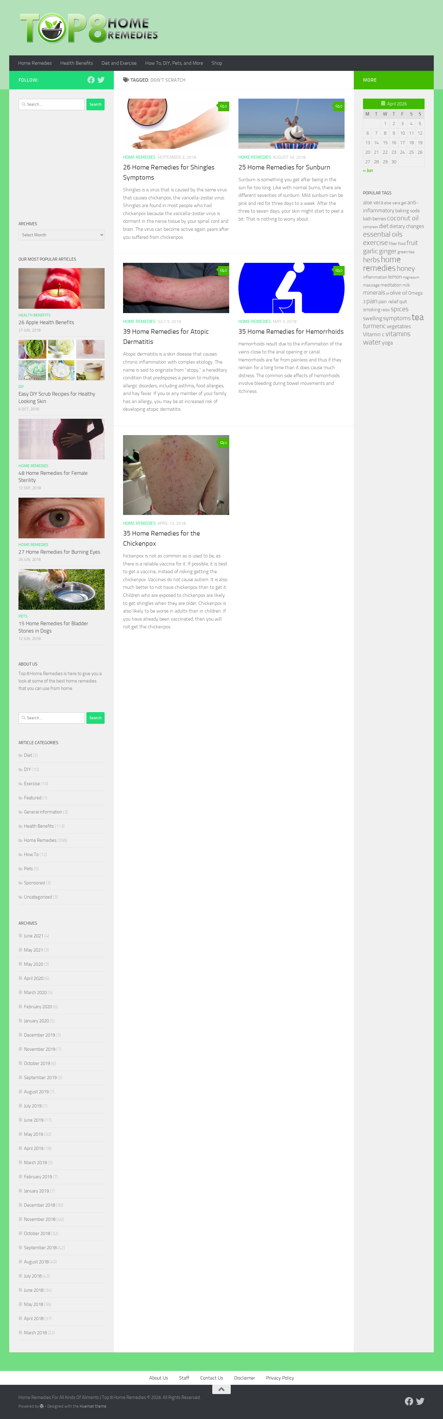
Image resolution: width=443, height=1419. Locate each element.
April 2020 (33, 978)
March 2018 (35, 1332)
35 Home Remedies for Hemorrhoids (291, 332)
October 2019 (37, 1063)
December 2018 (39, 1205)
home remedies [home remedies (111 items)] (382, 264)
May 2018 (33, 1304)
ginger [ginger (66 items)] (388, 251)
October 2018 (37, 1233)
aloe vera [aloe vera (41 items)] (373, 202)
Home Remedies (35, 63)
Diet (28, 755)
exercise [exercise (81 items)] (375, 242)
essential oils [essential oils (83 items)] (382, 234)
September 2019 (40, 1077)
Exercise (32, 783)
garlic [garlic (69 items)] (370, 251)
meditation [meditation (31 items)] (391, 285)
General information (43, 812)
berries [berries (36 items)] (379, 219)
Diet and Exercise (119, 63)
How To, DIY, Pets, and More (174, 63)
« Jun (368, 170)
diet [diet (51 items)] (384, 226)
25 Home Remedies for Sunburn (284, 167)
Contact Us (211, 1378)
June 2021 (33, 936)
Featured (33, 798)
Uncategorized (38, 897)
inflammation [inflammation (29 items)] (375, 277)
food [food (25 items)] (402, 243)
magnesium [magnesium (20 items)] (411, 277)
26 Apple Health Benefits (46, 322)
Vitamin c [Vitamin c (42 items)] (374, 334)
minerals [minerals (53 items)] (374, 292)
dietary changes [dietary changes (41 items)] (406, 226)
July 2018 (33, 1276)
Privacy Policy (280, 1378)
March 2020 (35, 992)
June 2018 (33, 1290)
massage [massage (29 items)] (371, 285)
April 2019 (33, 1148)
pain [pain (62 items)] (371, 301)
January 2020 (36, 1021)
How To (31, 854)
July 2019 (33, 1106)
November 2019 (39, 1049)
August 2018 (36, 1262)
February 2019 (38, 1177)
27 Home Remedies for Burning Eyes (59, 552)
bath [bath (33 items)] (367, 219)
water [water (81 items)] (372, 342)
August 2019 (36, 1092)
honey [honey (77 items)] (406, 268)
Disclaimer (244, 1378)
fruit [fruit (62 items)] (412, 243)
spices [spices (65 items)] (400, 309)
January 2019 (36, 1191)
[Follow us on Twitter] (101, 80)
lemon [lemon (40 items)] (395, 277)
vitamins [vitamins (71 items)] (398, 334)
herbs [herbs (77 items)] (371, 259)
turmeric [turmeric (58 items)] (374, 326)
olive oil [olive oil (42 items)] (398, 293)
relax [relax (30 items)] (385, 309)
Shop (217, 63)
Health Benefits (76, 63)
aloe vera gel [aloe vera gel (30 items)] (395, 203)
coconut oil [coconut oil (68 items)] (403, 218)
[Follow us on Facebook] (91, 80)
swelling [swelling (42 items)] (372, 318)
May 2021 (33, 950)
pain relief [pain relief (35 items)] (388, 301)
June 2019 (33, 1120)
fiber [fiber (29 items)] (393, 243)
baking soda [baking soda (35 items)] (407, 211)
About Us (158, 1378)
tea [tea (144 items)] (418, 317)
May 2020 (33, 964)
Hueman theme (93, 1406)
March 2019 (35, 1162)
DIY (21, 386)
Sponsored (34, 883)
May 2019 (33, 1134)
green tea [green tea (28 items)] (405, 252)
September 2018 (40, 1247)
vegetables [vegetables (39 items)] (399, 326)
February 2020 (38, 1006)
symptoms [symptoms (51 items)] (397, 318)
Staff (184, 1378)
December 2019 (39, 1035)
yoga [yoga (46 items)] (387, 342)
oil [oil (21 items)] (387, 294)
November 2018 (39, 1219)
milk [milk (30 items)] (406, 285)
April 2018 (33, 1318)
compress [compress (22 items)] (370, 227)
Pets (22, 616)
